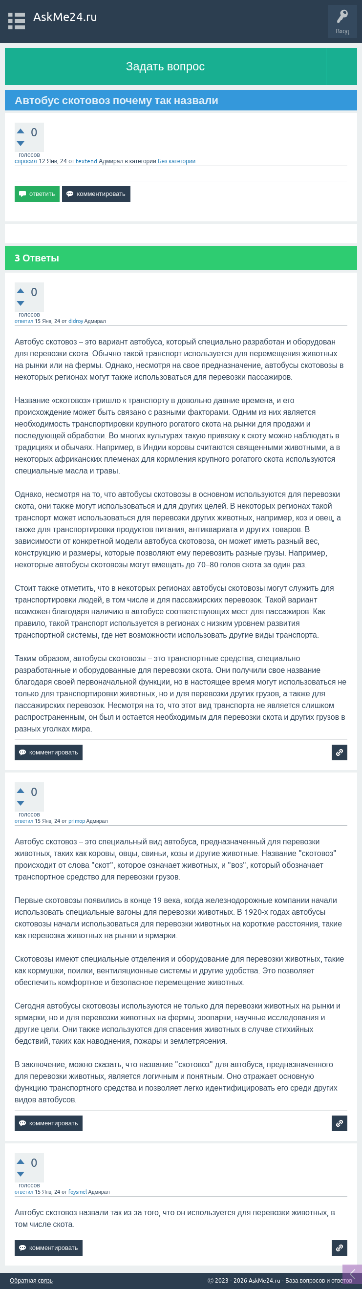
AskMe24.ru (65, 16)
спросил (26, 161)
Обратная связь (31, 1281)
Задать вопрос (165, 66)
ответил (24, 321)
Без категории (177, 161)
